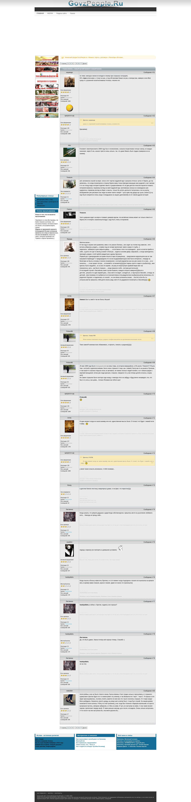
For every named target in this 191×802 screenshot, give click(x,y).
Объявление (41, 205)
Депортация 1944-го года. (45, 199)
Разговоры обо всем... (116, 57)
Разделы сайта (61, 13)
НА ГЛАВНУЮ (41, 793)
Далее (85, 63)
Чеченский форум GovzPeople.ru (76, 57)
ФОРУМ (50, 13)
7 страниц (63, 63)
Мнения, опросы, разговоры (97, 57)
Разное (72, 13)
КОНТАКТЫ (58, 793)
